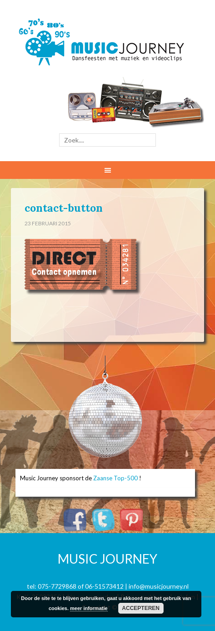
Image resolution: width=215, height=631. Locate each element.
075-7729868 (57, 586)
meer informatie (89, 608)
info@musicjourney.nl (159, 586)
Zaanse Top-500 (115, 478)
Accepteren (141, 608)
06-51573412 (104, 586)
